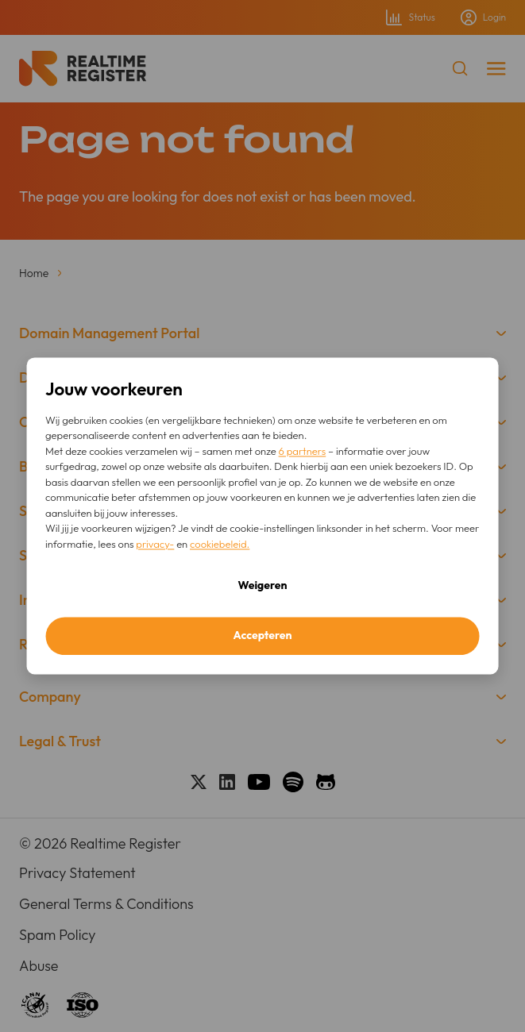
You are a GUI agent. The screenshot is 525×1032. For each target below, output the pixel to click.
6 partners (302, 451)
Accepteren (263, 636)
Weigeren (263, 586)
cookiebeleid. (219, 543)
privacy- (155, 543)
